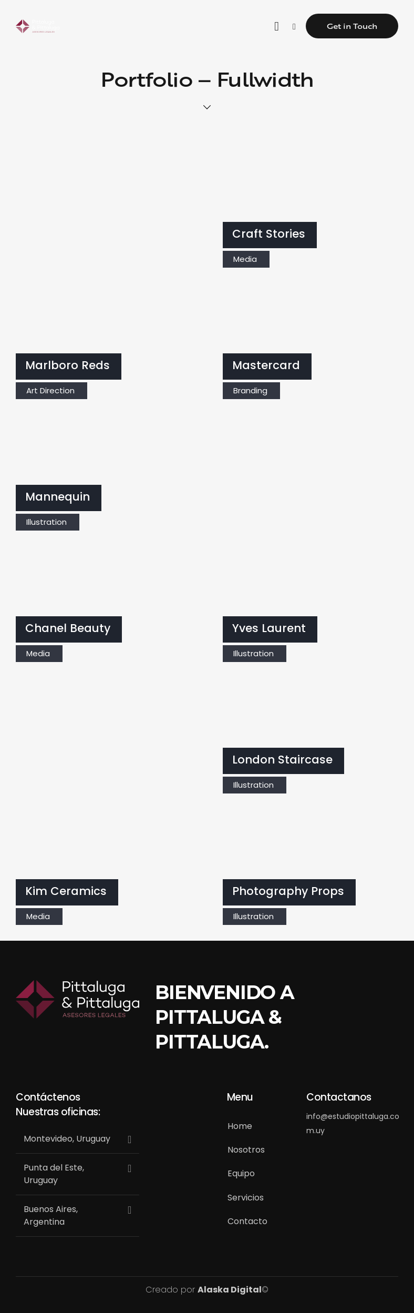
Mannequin (57, 497)
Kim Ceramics (66, 891)
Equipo (241, 1173)
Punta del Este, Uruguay (54, 1174)
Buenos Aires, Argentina (51, 1215)
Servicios (245, 1198)
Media (245, 258)
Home (239, 1126)
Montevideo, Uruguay (67, 1139)
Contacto (247, 1221)
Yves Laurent (269, 629)
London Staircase (282, 760)
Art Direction (50, 390)
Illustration (46, 521)
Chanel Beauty (67, 629)
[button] (77, 1139)
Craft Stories (268, 234)
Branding (250, 390)
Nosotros (246, 1150)
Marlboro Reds (67, 366)
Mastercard (266, 366)
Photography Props (288, 891)
